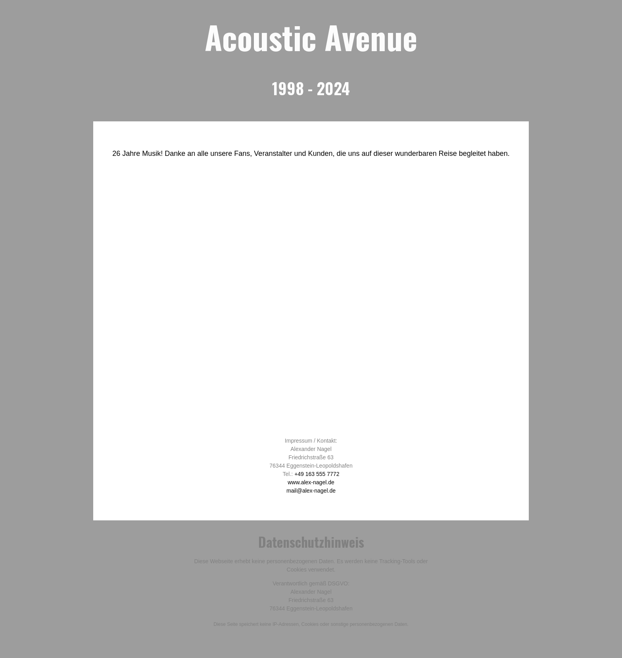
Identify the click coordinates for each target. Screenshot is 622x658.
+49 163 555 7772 (316, 474)
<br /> (311, 303)
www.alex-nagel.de (311, 482)
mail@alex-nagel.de (311, 490)
